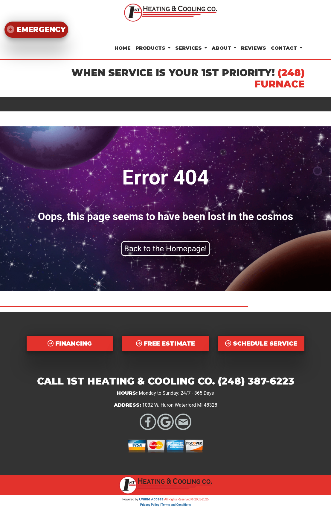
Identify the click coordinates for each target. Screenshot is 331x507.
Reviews (253, 48)
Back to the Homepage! (165, 248)
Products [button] (151, 48)
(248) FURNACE (279, 78)
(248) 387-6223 (256, 381)
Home (123, 48)
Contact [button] (284, 48)
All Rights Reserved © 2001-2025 (186, 499)
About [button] (222, 48)
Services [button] (189, 48)
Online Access (151, 499)
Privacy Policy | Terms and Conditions (165, 504)
